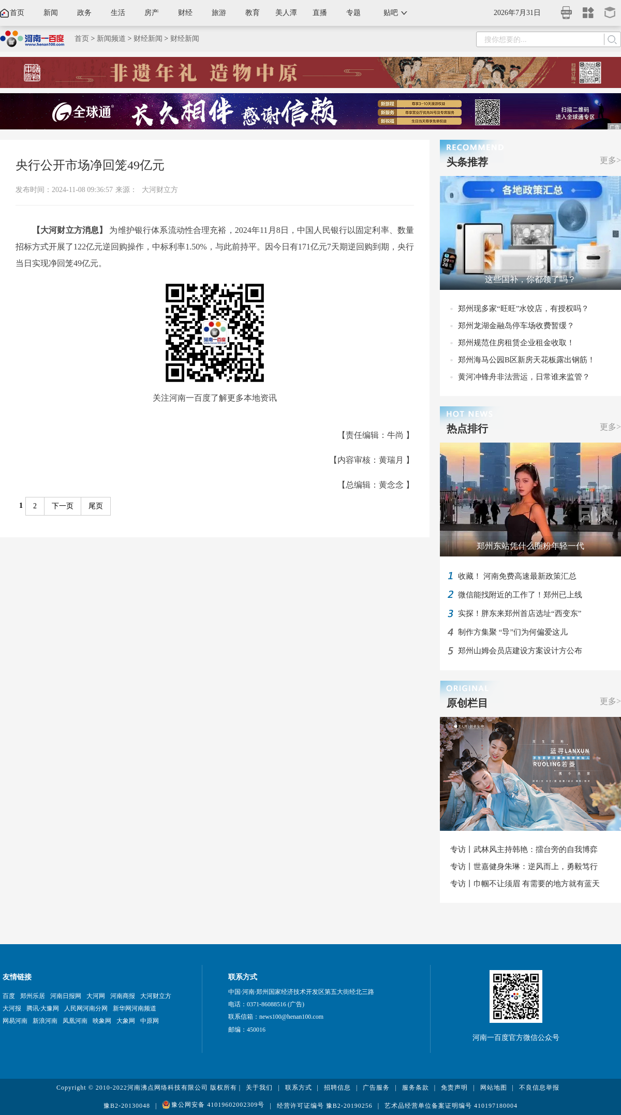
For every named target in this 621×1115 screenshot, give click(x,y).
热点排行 (467, 428)
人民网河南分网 (86, 1008)
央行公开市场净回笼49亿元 (90, 165)
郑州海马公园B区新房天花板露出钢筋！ (526, 360)
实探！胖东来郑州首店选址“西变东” (519, 613)
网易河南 (15, 1020)
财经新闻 (148, 38)
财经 (185, 13)
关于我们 (259, 1087)
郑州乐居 (32, 996)
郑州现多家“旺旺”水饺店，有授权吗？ (523, 308)
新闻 (50, 13)
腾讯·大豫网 (42, 1008)
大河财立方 (160, 190)
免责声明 (454, 1087)
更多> (610, 160)
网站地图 (493, 1087)
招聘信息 (337, 1087)
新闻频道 (111, 38)
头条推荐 (467, 162)
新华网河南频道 (134, 1008)
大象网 (125, 1020)
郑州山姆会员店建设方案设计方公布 (520, 651)
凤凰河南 (75, 1020)
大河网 (95, 996)
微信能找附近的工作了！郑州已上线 (520, 595)
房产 (151, 13)
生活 (118, 13)
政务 (84, 13)
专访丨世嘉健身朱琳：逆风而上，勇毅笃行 (524, 866)
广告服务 (376, 1087)
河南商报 (122, 996)
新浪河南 (45, 1020)
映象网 (102, 1020)
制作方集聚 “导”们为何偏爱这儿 (513, 632)
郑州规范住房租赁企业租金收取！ (516, 343)
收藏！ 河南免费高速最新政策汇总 (517, 576)
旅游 (219, 13)
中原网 (149, 1020)
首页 (17, 13)
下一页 (62, 506)
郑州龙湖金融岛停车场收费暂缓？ (516, 325)
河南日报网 (65, 996)
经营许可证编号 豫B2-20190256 (325, 1105)
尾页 (95, 506)
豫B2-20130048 (126, 1105)
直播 (320, 13)
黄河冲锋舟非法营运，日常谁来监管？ (524, 377)
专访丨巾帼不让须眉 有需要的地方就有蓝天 (525, 883)
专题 (353, 13)
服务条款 (415, 1087)
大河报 (12, 1008)
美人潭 (286, 13)
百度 (9, 996)
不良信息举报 (539, 1087)
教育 (252, 13)
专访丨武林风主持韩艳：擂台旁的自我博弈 (524, 849)
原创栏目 (467, 703)
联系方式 (298, 1087)
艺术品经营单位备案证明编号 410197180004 (451, 1105)
